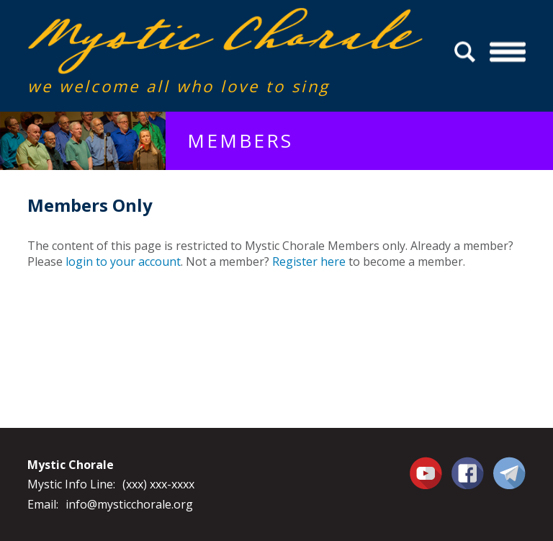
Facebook (467, 465)
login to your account (123, 261)
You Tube (427, 472)
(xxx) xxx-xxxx (158, 484)
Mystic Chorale (110, 22)
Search (467, 52)
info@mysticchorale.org (129, 504)
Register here (309, 261)
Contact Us (509, 472)
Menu (507, 52)
